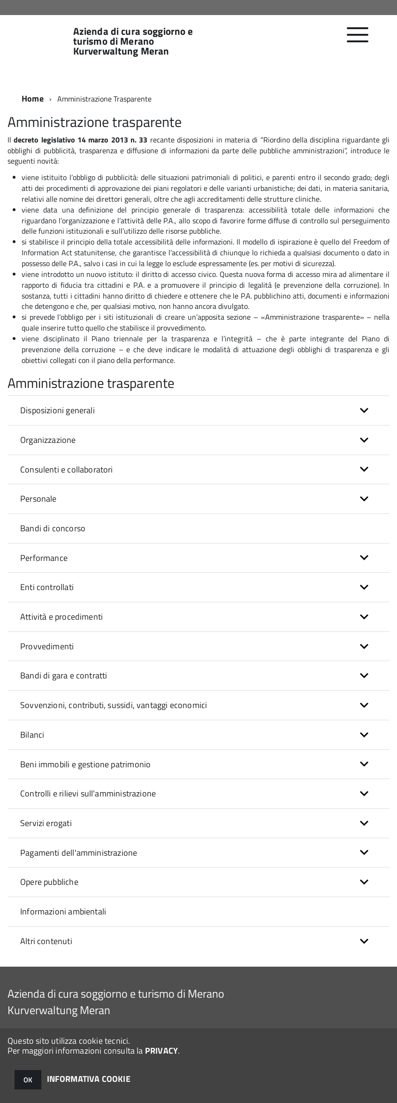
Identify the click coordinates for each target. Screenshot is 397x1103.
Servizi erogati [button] (46, 823)
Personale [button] (38, 498)
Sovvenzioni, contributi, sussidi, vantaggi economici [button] (113, 705)
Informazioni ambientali (63, 911)
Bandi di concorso (52, 528)
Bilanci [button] (32, 734)
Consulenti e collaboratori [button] (66, 469)
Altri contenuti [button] (46, 941)
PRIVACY (161, 1050)
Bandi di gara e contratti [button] (63, 675)
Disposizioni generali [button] (57, 410)
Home (33, 98)
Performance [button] (44, 558)
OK (27, 1079)
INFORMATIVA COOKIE (88, 1078)
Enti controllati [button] (47, 587)
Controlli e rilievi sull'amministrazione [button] (88, 793)
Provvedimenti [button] (47, 646)
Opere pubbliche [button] (49, 881)
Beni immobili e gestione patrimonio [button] (85, 764)
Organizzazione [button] (48, 439)
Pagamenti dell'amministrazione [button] (78, 852)
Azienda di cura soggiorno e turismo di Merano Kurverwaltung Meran (133, 41)
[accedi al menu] (358, 39)
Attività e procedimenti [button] (61, 616)
